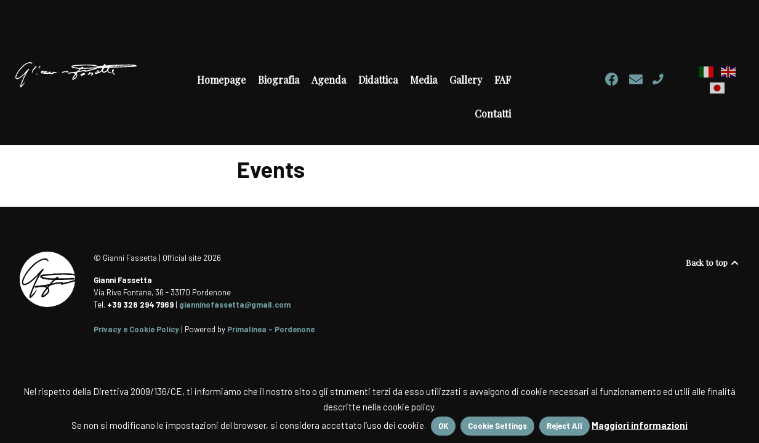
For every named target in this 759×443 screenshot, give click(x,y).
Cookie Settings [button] (497, 426)
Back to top (712, 262)
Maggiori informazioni (640, 425)
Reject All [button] (564, 426)
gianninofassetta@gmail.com (235, 304)
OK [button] (443, 426)
